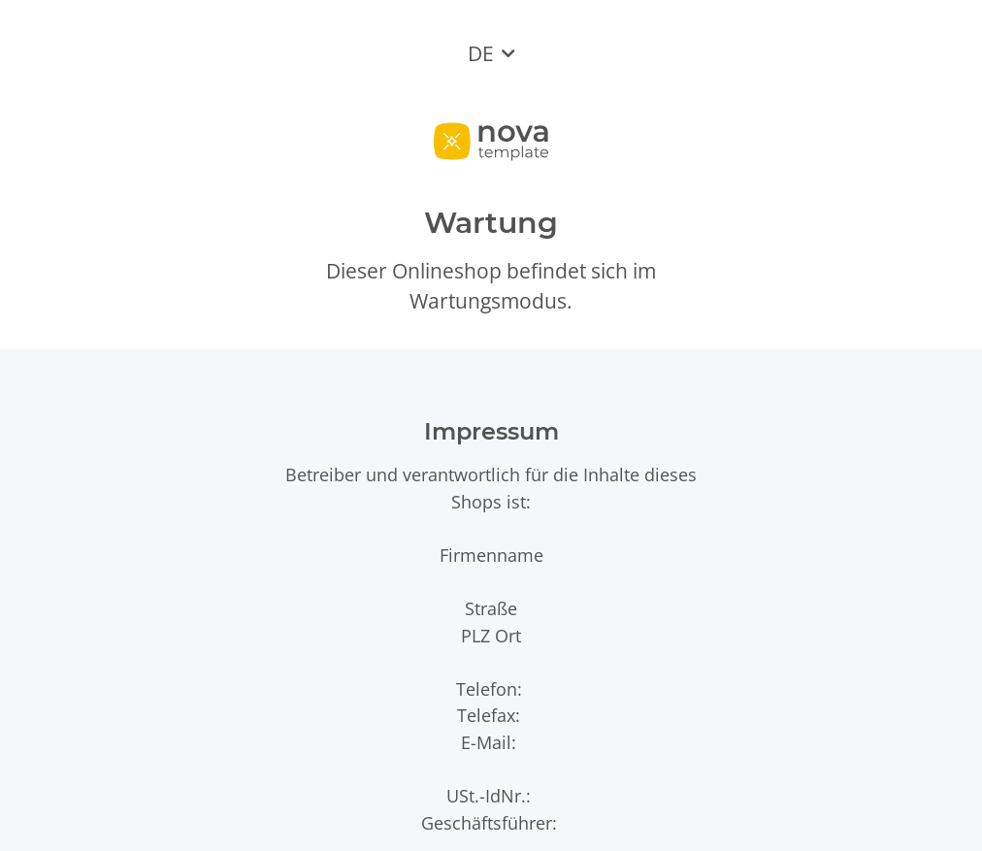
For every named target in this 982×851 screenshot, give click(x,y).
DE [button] (481, 53)
